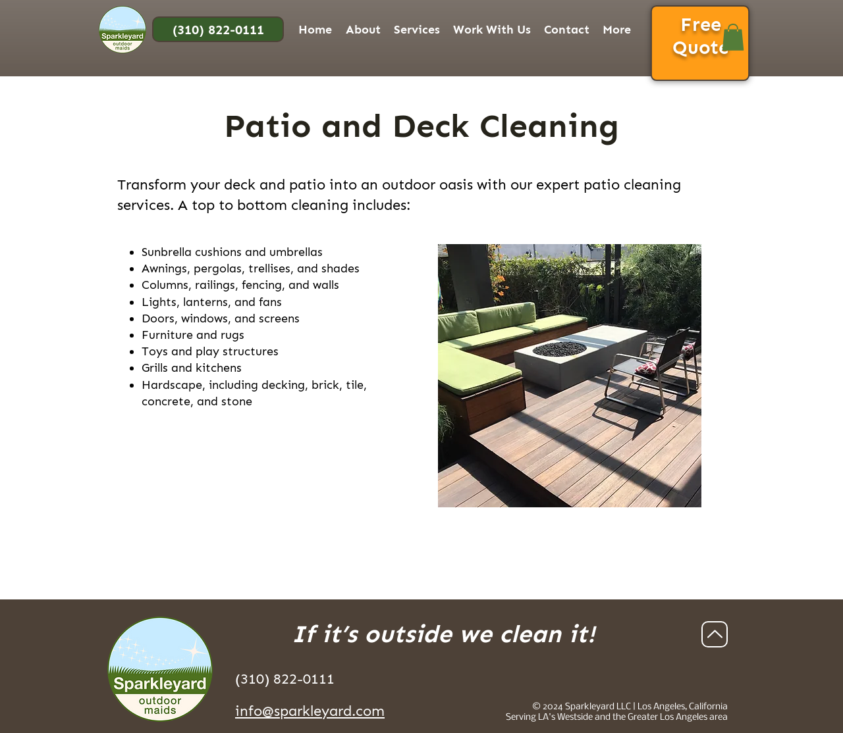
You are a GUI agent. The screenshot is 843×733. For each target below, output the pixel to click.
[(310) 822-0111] (218, 29)
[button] (363, 29)
